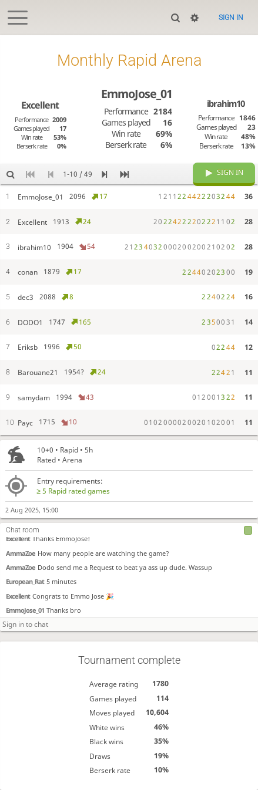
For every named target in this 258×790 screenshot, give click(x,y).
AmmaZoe (20, 553)
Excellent (18, 538)
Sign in (231, 17)
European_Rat (25, 581)
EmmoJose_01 (25, 610)
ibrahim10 (225, 103)
